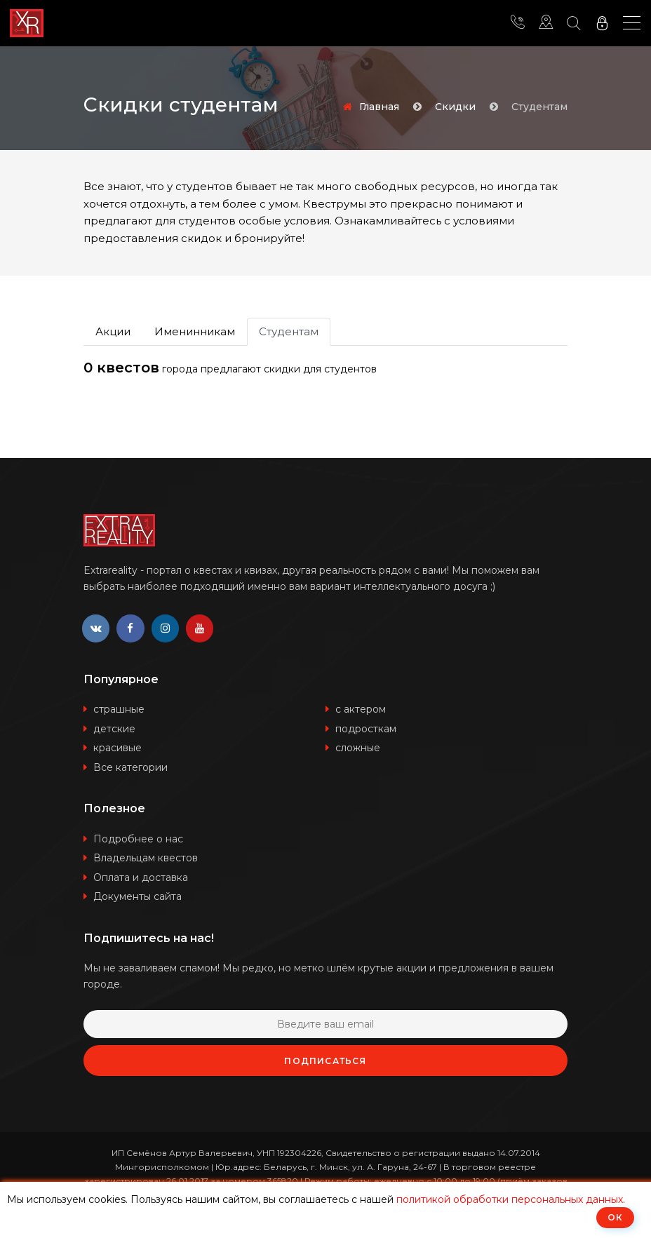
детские (114, 728)
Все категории (130, 767)
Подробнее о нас (138, 839)
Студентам (288, 331)
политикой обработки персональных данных (509, 1199)
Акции (112, 331)
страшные (119, 710)
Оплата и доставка (140, 877)
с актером (360, 710)
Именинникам (194, 331)
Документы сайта (137, 897)
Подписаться (325, 1061)
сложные (357, 748)
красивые (117, 748)
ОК (615, 1217)
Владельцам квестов (145, 858)
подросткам (365, 728)
